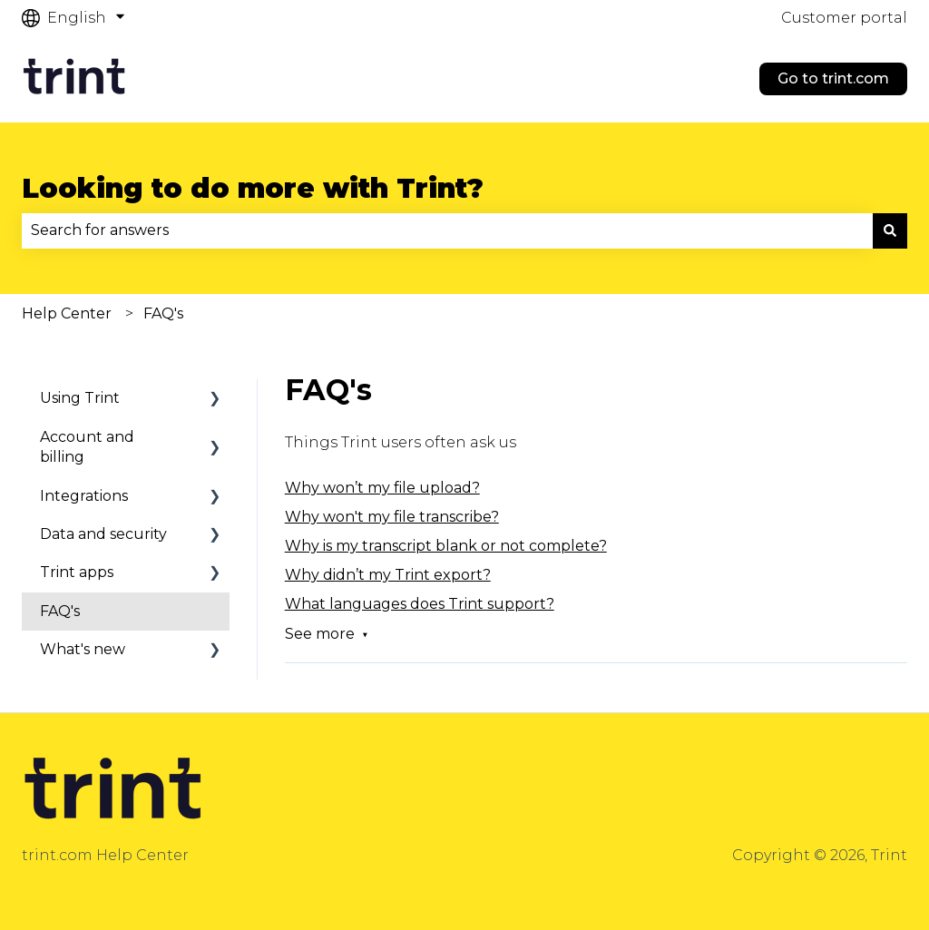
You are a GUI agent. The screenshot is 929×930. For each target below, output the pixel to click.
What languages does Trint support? (419, 603)
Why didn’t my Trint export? (388, 574)
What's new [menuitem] (82, 649)
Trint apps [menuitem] (76, 572)
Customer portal (844, 17)
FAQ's (163, 313)
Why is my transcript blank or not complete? (446, 545)
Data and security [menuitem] (103, 534)
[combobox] (447, 230)
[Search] (890, 230)
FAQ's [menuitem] (60, 611)
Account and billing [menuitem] (87, 446)
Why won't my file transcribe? (392, 516)
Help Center (67, 313)
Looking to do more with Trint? (253, 188)
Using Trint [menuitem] (80, 397)
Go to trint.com (833, 78)
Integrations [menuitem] (84, 495)
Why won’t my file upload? (382, 487)
